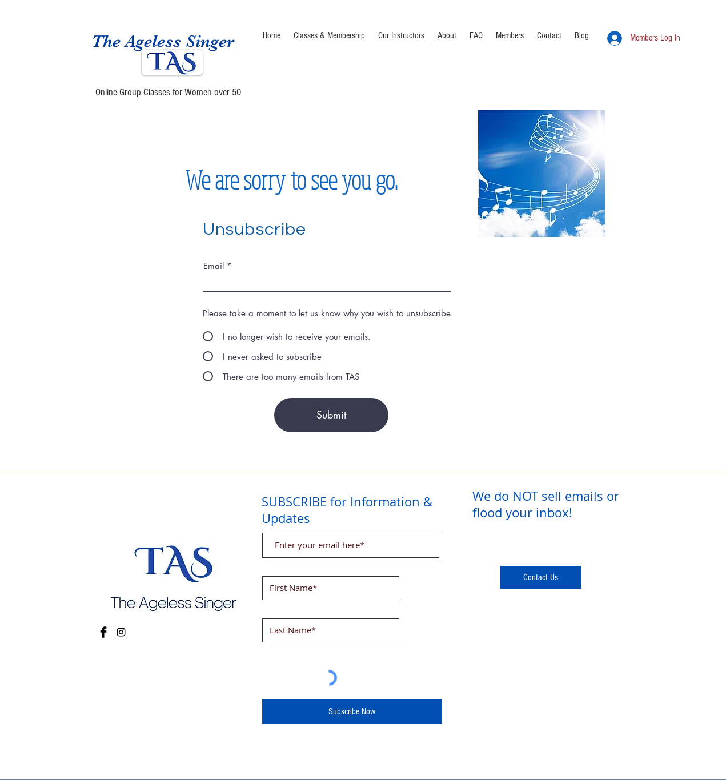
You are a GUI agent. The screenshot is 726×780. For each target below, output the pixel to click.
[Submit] (331, 415)
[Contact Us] (540, 577)
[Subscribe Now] (352, 711)
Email (213, 266)
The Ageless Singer (162, 41)
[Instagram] (121, 632)
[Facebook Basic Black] (103, 632)
